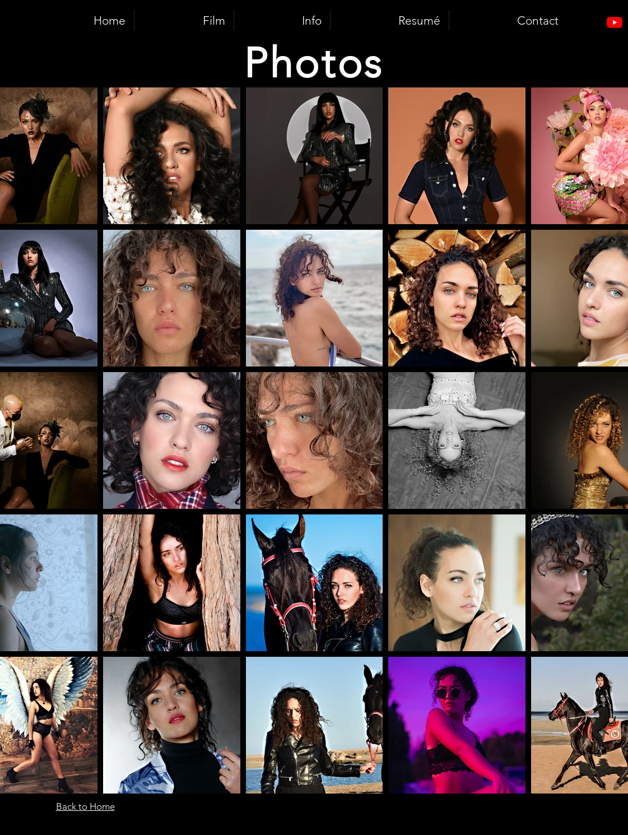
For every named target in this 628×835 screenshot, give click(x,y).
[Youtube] (614, 22)
